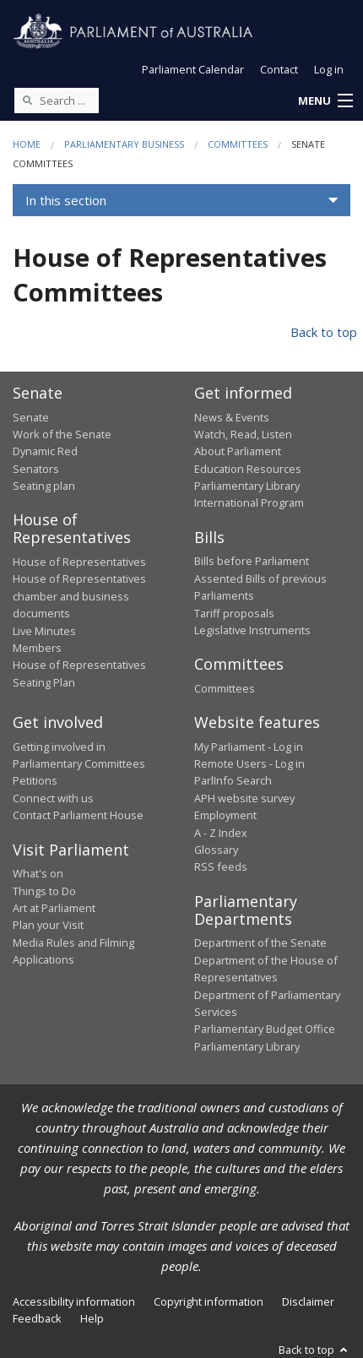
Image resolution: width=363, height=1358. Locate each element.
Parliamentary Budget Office (264, 1028)
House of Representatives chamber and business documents (79, 596)
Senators (36, 468)
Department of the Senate (260, 942)
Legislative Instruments (252, 630)
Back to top (323, 331)
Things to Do (44, 891)
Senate (31, 417)
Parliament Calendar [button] (193, 69)
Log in (329, 69)
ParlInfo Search (233, 780)
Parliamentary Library (247, 485)
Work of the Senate (62, 434)
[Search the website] (56, 100)
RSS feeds (220, 866)
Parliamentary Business (124, 144)
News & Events (231, 417)
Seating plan (44, 485)
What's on (38, 873)
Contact (279, 69)
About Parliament (237, 451)
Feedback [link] (37, 1318)
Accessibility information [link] (74, 1301)
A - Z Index (220, 832)
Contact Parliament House (78, 815)
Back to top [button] (314, 1349)
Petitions (35, 780)
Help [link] (92, 1318)
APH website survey (244, 798)
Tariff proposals (234, 613)
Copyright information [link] (208, 1301)
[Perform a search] (27, 99)
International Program (249, 502)
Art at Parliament (54, 907)
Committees (238, 144)
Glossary (216, 849)
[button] (325, 101)
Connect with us (53, 798)
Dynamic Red (45, 451)
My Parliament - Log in (248, 746)
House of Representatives (79, 561)
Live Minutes (44, 630)
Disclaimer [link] (308, 1301)
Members (37, 647)
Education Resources (247, 468)
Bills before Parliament (251, 560)
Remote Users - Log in (249, 763)
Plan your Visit (48, 924)
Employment (225, 815)
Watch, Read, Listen (243, 434)
